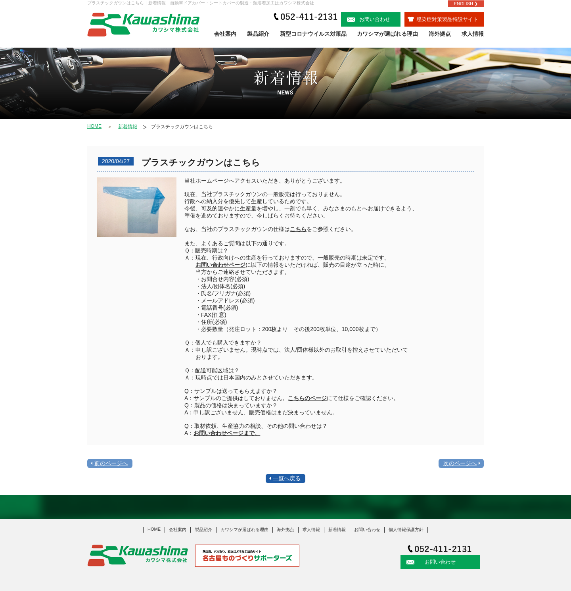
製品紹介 (258, 34)
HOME (94, 126)
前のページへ (111, 463)
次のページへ (460, 463)
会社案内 (225, 34)
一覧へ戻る (287, 478)
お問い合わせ (368, 19)
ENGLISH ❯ (466, 3)
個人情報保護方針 (406, 529)
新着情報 (127, 126)
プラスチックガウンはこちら (182, 126)
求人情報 (473, 34)
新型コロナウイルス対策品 (313, 34)
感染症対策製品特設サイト (443, 19)
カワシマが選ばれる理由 (387, 34)
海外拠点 (440, 34)
